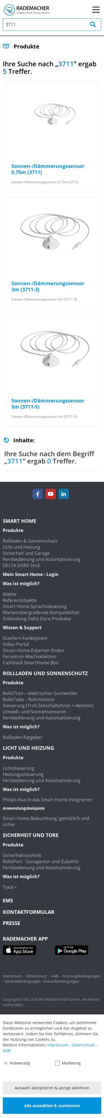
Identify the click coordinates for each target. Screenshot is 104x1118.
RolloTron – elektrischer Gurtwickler (40, 693)
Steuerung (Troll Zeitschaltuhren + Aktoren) (48, 705)
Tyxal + (10, 887)
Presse (11, 923)
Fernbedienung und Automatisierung (41, 559)
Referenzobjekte (20, 600)
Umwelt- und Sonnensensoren (35, 712)
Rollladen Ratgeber (22, 737)
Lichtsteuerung (18, 768)
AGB (54, 975)
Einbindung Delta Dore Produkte (37, 619)
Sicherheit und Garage (26, 553)
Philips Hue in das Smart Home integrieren (47, 800)
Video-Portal (16, 644)
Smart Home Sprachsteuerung (35, 606)
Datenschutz (36, 975)
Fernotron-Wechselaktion (29, 656)
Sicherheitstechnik (22, 855)
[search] (52, 24)
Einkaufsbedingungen (61, 981)
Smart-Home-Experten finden (33, 650)
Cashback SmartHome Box (30, 663)
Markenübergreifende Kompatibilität (41, 612)
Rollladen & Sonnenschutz (30, 541)
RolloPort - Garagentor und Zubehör (41, 861)
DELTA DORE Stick (21, 565)
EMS (8, 900)
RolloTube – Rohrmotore (28, 699)
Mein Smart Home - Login (31, 574)
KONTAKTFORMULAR (28, 912)
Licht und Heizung (21, 547)
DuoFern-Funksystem (25, 638)
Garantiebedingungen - (24, 981)
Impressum (12, 975)
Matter (10, 594)
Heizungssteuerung (23, 774)
